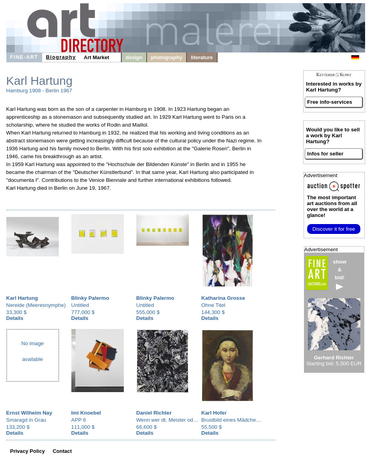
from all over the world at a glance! (332, 206)
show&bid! (340, 274)
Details (15, 318)
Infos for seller (325, 154)
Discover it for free (333, 229)
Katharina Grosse (223, 298)
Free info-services (329, 102)
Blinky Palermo (90, 298)
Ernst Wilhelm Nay (29, 413)
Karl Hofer (214, 413)
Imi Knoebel (86, 413)
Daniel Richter (154, 413)
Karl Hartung (22, 298)
